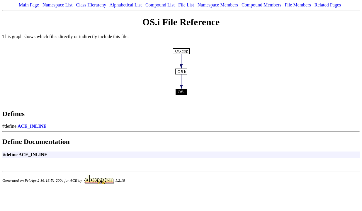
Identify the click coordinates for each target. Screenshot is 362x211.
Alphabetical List (125, 4)
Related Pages (328, 4)
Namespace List (58, 4)
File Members (298, 4)
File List (186, 4)
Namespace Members (218, 4)
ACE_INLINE (32, 126)
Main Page (29, 4)
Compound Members (261, 4)
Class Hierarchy (91, 4)
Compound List (160, 4)
